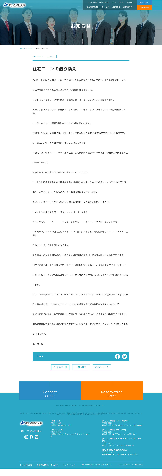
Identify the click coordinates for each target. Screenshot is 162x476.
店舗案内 (116, 7)
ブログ (29, 48)
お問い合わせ (145, 2)
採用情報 (130, 2)
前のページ (61, 367)
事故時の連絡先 (104, 2)
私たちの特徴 (92, 7)
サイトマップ (70, 465)
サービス (105, 7)
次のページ (100, 367)
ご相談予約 (144, 8)
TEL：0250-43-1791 (31, 431)
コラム (114, 2)
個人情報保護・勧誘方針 (48, 465)
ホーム (22, 48)
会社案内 (121, 2)
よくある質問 (92, 2)
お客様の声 (128, 7)
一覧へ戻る (81, 367)
